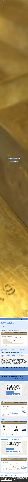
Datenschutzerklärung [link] (13, 92)
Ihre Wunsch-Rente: (22, 464)
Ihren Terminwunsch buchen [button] (5, 468)
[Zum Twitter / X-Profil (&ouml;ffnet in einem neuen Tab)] (16, 445)
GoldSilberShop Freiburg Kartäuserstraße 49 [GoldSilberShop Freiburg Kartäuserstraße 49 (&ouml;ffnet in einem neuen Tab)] (10, 270)
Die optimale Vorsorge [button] (14, 468)
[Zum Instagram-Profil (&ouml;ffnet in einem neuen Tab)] (15, 445)
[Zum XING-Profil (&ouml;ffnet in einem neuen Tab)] (18, 445)
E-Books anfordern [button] (10, 262)
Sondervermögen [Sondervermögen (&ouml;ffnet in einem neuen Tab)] (3, 293)
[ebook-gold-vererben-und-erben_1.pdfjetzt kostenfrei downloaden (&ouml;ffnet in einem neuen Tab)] (16, 239)
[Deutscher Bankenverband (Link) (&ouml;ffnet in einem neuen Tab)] (19, 55)
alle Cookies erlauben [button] (9, 94)
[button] (14, 20)
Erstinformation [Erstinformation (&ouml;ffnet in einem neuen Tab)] (16, 474)
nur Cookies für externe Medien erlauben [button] (11, 96)
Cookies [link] (23, 474)
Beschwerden (20, 474)
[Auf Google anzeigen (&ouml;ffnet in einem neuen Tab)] (21, 445)
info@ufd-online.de (18, 443)
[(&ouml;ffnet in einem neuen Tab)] (14, 284)
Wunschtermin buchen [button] (14, 12)
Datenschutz (13, 474)
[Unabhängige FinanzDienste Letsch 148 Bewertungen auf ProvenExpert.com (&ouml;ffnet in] (14, 477)
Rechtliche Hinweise (9, 474)
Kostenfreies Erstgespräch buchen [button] (14, 10)
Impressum (5, 474)
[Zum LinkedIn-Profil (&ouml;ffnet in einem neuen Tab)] (19, 445)
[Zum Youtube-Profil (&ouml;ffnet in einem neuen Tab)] (22, 445)
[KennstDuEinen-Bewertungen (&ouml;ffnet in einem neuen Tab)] (24, 445)
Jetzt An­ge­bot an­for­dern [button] (11, 432)
